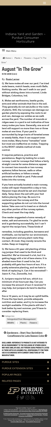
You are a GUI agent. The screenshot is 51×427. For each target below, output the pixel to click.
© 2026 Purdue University (11, 413)
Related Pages (25, 381)
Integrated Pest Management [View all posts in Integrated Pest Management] (21, 319)
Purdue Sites (25, 362)
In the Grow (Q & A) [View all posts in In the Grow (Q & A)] (9, 73)
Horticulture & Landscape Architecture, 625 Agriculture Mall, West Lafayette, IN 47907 (25, 410)
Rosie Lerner (12, 79)
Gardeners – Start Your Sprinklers (23, 332)
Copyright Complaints (10, 415)
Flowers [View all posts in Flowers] (33, 323)
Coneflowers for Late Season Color (27, 335)
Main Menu (9, 50)
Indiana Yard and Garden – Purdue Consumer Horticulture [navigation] (26, 37)
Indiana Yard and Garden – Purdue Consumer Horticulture (33, 415)
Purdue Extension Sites (25, 368)
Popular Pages (25, 375)
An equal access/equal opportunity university (34, 413)
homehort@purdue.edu (18, 422)
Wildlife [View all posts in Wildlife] (10, 323)
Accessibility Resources (33, 422)
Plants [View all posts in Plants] (23, 323)
